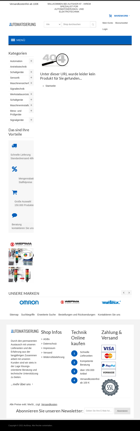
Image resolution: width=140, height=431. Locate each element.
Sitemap (14, 314)
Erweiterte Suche (46, 314)
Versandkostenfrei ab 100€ (24, 4)
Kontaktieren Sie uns (109, 314)
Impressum (49, 348)
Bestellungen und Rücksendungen (76, 314)
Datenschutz (50, 343)
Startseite (50, 85)
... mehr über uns (21, 384)
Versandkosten (49, 404)
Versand (47, 352)
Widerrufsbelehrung (53, 357)
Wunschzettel (121, 23)
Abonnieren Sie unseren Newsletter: (49, 410)
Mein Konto (107, 23)
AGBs (46, 339)
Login (105, 29)
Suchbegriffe (28, 314)
